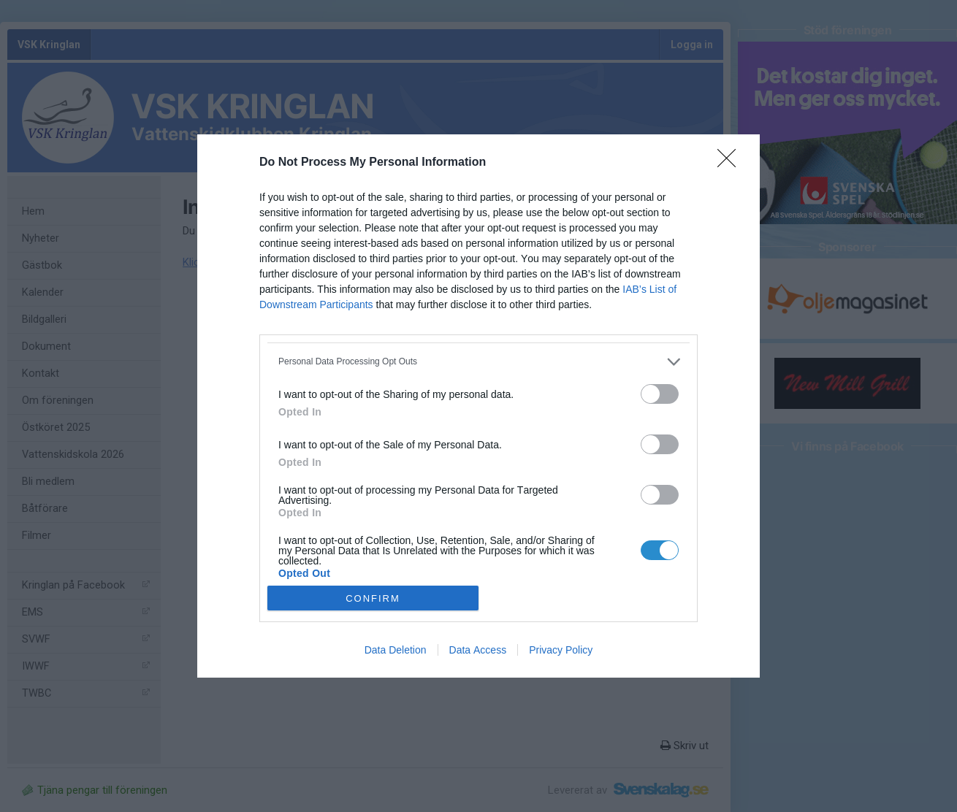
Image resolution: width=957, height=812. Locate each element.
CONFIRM (373, 598)
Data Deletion (396, 650)
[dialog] (478, 406)
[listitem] (478, 361)
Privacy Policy (560, 650)
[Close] (731, 163)
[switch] (660, 394)
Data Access (478, 650)
